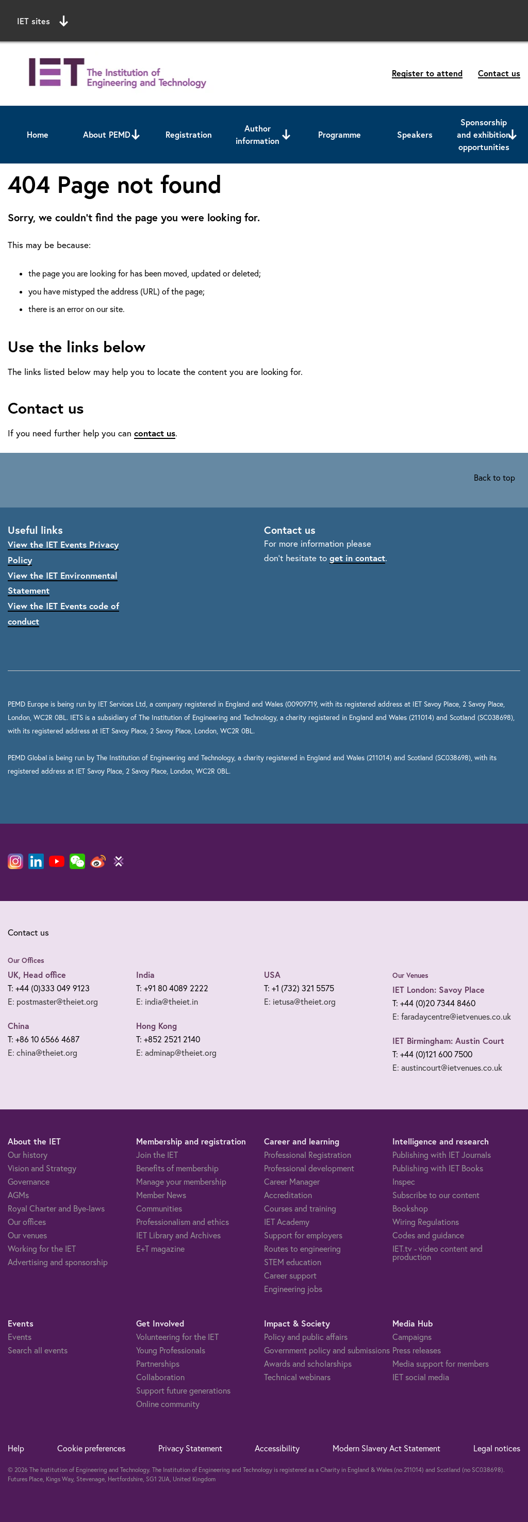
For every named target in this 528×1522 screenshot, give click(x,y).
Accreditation (288, 1195)
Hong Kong (156, 1025)
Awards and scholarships (308, 1364)
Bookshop (410, 1208)
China (18, 1025)
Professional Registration (307, 1155)
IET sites (42, 21)
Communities (159, 1208)
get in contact (357, 558)
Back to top (494, 477)
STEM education (292, 1262)
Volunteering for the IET (177, 1337)
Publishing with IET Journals (441, 1155)
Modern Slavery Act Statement (386, 1448)
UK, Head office (37, 974)
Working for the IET (42, 1248)
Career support (290, 1275)
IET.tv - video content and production (437, 1252)
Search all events (38, 1350)
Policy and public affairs (306, 1337)
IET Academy (286, 1222)
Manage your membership (181, 1181)
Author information (257, 134)
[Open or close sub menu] (135, 134)
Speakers (415, 134)
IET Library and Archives (178, 1235)
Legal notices (496, 1448)
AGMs (18, 1195)
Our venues (27, 1235)
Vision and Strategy (42, 1168)
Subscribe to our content (436, 1195)
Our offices (27, 1222)
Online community (168, 1404)
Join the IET (157, 1155)
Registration (189, 134)
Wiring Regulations (425, 1222)
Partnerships (157, 1364)
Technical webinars (297, 1377)
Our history (27, 1155)
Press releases (416, 1350)
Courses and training (300, 1208)
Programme (339, 134)
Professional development (309, 1168)
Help (16, 1448)
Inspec (403, 1181)
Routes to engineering (302, 1248)
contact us (154, 433)
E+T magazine (160, 1248)
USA (272, 974)
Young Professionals (170, 1350)
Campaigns (412, 1337)
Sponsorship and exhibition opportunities (483, 134)
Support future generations (183, 1390)
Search (394, 19)
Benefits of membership (177, 1168)
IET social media (420, 1377)
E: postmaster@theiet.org (53, 1001)
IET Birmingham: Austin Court (448, 1040)
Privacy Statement (190, 1448)
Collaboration (160, 1377)
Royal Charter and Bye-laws (56, 1208)
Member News (161, 1195)
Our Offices (26, 960)
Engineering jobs (293, 1289)
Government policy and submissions (327, 1350)
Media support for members (440, 1364)
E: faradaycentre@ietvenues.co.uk (451, 1016)
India (145, 974)
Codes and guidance (428, 1235)
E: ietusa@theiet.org (300, 1001)
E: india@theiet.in (167, 1001)
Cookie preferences (91, 1448)
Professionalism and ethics (182, 1222)
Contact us (499, 73)
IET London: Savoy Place (438, 989)
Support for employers (303, 1235)
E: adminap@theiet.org (176, 1053)
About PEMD (106, 134)
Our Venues (410, 975)
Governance (29, 1181)
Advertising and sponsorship (58, 1262)
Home (37, 134)
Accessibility (277, 1448)
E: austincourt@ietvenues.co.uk (447, 1067)
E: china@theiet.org (42, 1053)
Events (19, 1337)
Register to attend (427, 73)
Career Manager (292, 1181)
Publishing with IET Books (437, 1168)
